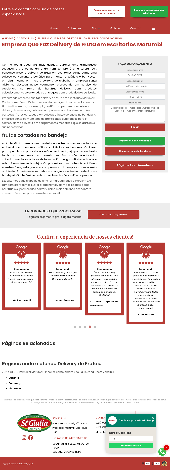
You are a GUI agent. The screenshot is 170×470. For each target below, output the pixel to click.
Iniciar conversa (131, 445)
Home (54, 28)
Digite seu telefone (135, 91)
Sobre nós (74, 28)
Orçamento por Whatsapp (135, 140)
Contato (135, 28)
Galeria (115, 28)
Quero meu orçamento (113, 214)
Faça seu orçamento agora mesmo (106, 11)
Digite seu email (135, 81)
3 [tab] (85, 327)
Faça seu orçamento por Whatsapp (149, 11)
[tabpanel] (21, 276)
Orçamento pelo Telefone (135, 151)
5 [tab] (95, 327)
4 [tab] (90, 327)
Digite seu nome (135, 70)
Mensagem (135, 102)
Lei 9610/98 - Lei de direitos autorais (123, 402)
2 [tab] (80, 327)
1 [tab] (75, 327)
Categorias (25, 38)
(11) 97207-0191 (104, 427)
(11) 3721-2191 (103, 422)
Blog (94, 28)
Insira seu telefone (120, 432)
